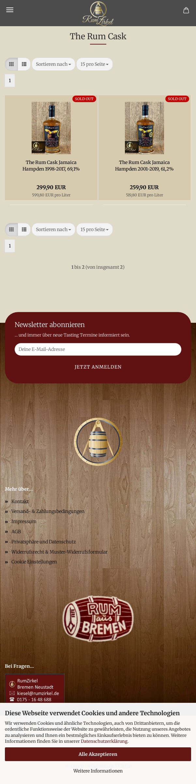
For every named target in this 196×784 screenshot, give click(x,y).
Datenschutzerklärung (104, 741)
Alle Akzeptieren (98, 754)
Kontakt (20, 501)
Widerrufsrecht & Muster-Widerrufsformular (59, 552)
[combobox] (53, 64)
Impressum (24, 521)
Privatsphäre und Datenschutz (43, 542)
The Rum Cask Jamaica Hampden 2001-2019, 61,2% (144, 165)
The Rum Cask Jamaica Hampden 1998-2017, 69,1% (51, 165)
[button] (11, 64)
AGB (16, 532)
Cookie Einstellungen (34, 562)
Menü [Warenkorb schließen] (9, 9)
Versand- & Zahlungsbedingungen (47, 511)
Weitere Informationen (98, 771)
